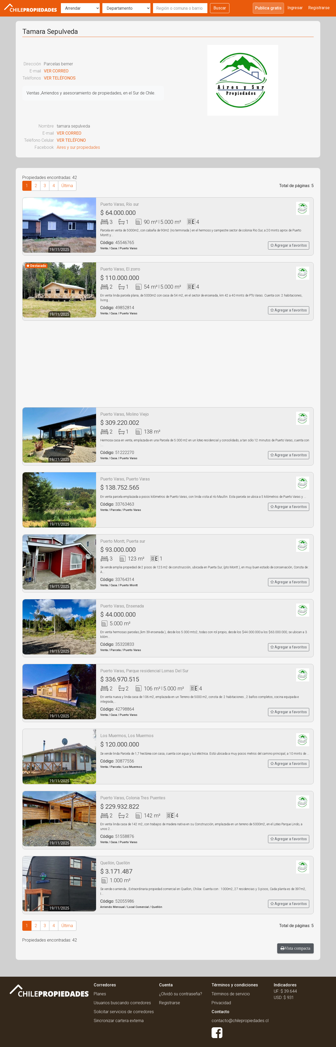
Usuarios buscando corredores (122, 1002)
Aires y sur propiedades (78, 147)
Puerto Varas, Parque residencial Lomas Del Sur (144, 670)
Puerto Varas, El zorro (120, 269)
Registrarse (319, 7)
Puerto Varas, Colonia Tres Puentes (132, 797)
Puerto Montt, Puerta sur (122, 541)
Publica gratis (268, 8)
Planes (100, 993)
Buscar (219, 8)
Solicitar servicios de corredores (124, 1011)
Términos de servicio (231, 993)
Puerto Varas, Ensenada (122, 606)
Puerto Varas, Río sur (119, 204)
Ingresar (295, 7)
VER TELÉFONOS (60, 78)
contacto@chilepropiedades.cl (240, 1020)
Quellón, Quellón (115, 862)
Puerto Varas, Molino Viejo (124, 414)
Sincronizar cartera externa (119, 1020)
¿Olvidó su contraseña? (180, 993)
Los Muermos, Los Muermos (127, 735)
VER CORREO (56, 70)
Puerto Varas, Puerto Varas (125, 479)
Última (67, 185)
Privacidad (221, 1002)
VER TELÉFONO (71, 140)
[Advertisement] (168, 364)
